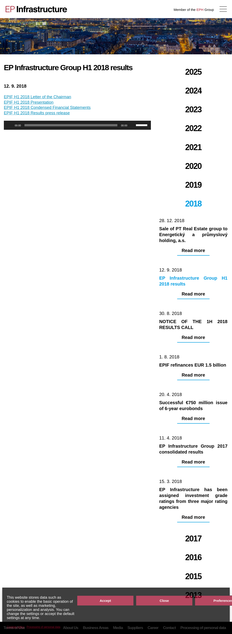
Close (164, 601)
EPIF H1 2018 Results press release (37, 113)
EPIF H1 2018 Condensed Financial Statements (47, 107)
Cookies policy (15, 627)
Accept (105, 601)
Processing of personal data (43, 627)
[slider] (70, 125)
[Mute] (132, 125)
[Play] (9, 125)
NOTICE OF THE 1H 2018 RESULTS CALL (215, 36)
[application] (77, 125)
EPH (199, 10)
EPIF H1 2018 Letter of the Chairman (37, 97)
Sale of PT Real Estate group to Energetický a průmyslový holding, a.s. (17, 36)
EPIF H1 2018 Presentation (28, 102)
